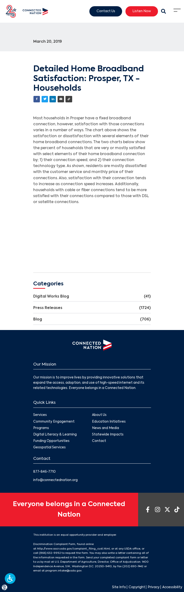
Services (40, 415)
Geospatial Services (49, 447)
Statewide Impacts (108, 434)
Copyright (137, 587)
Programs (41, 428)
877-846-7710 (44, 471)
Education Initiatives (109, 421)
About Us (99, 415)
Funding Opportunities (51, 441)
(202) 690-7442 (132, 566)
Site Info (119, 587)
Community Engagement (54, 421)
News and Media (105, 428)
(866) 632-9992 (50, 553)
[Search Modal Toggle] (163, 11)
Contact (99, 441)
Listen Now (141, 11)
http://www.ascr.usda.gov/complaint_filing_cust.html (73, 548)
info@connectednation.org (55, 480)
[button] (10, 578)
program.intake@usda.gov (63, 570)
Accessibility (172, 587)
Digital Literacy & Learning (55, 434)
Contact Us (106, 11)
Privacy (154, 587)
